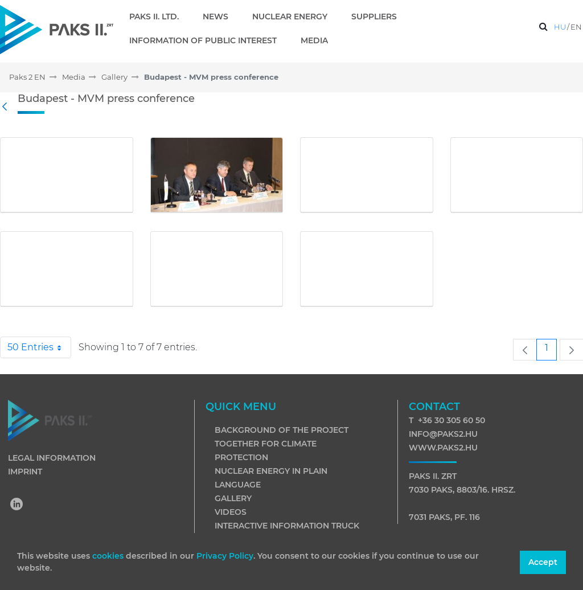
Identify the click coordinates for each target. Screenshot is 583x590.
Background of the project (281, 430)
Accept (542, 562)
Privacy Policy (224, 556)
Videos (231, 512)
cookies (109, 556)
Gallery (233, 498)
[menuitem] (158, 16)
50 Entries (39, 347)
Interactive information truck (287, 526)
